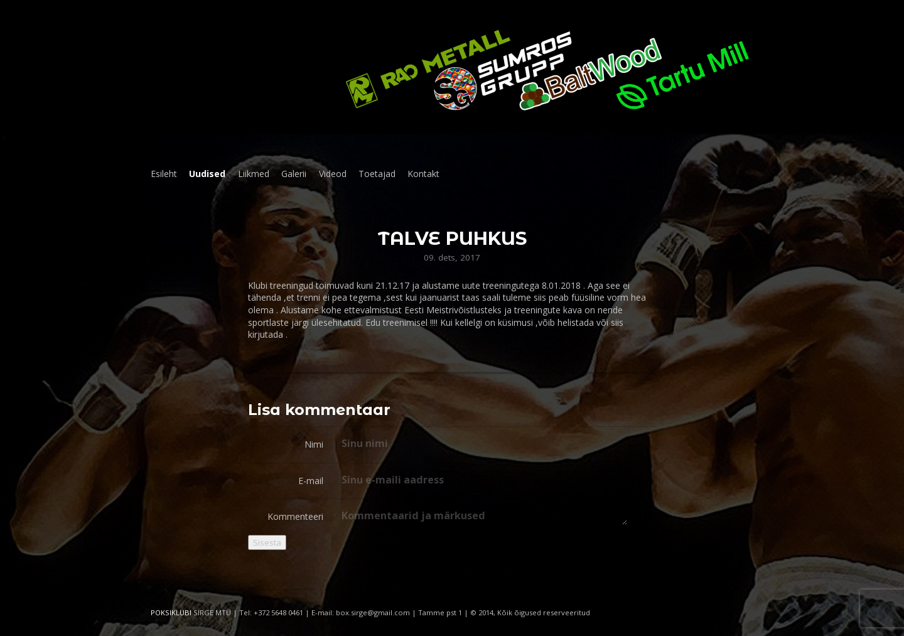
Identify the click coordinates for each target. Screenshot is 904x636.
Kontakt (423, 174)
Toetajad (377, 174)
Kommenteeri (295, 516)
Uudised (207, 174)
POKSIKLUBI (171, 612)
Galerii (293, 174)
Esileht (164, 174)
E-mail (310, 481)
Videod (333, 174)
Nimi (313, 444)
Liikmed (253, 174)
